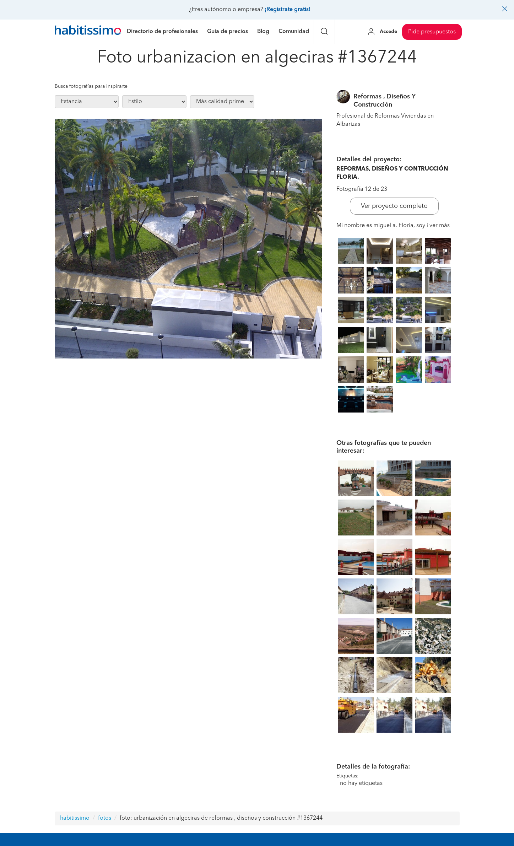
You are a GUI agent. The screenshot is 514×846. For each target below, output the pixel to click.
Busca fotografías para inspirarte (91, 86)
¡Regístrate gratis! (287, 9)
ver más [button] (439, 225)
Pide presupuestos (432, 32)
